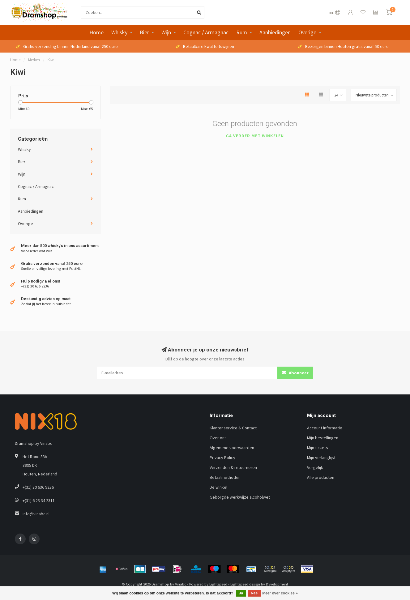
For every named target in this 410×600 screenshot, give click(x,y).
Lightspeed (218, 584)
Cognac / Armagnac (205, 32)
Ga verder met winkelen (255, 135)
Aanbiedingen (275, 32)
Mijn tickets (317, 447)
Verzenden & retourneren (233, 467)
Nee (254, 593)
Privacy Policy (222, 457)
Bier (144, 32)
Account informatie (324, 428)
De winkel (218, 487)
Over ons (218, 437)
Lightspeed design (245, 584)
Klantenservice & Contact (233, 428)
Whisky (119, 32)
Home (96, 32)
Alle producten (320, 477)
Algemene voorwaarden (232, 447)
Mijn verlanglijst (321, 457)
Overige (307, 32)
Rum (241, 32)
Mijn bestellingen (322, 437)
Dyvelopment (277, 584)
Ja (241, 593)
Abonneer (295, 373)
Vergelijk (315, 467)
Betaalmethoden (225, 477)
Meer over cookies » (280, 593)
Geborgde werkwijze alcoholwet (240, 497)
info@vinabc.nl (36, 514)
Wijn (166, 32)
